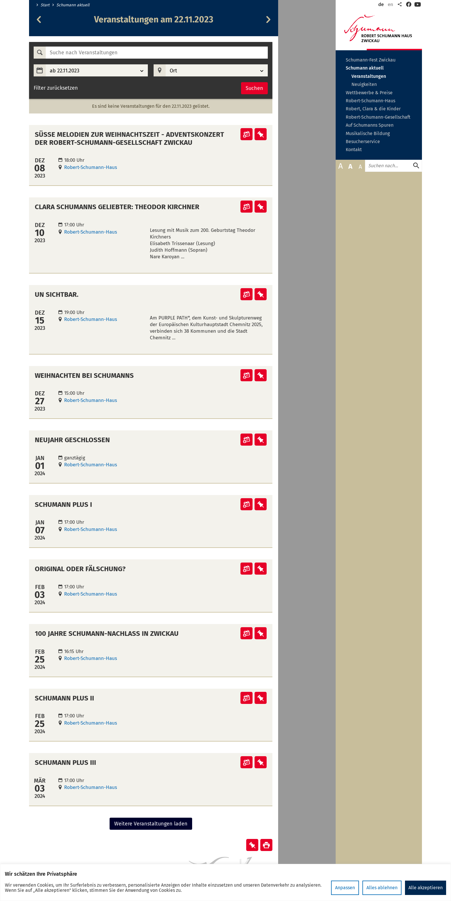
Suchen (254, 88)
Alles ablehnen (382, 887)
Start (45, 5)
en (390, 4)
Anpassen (345, 887)
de (381, 4)
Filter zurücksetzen (56, 88)
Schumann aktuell (72, 5)
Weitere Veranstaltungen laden (151, 824)
